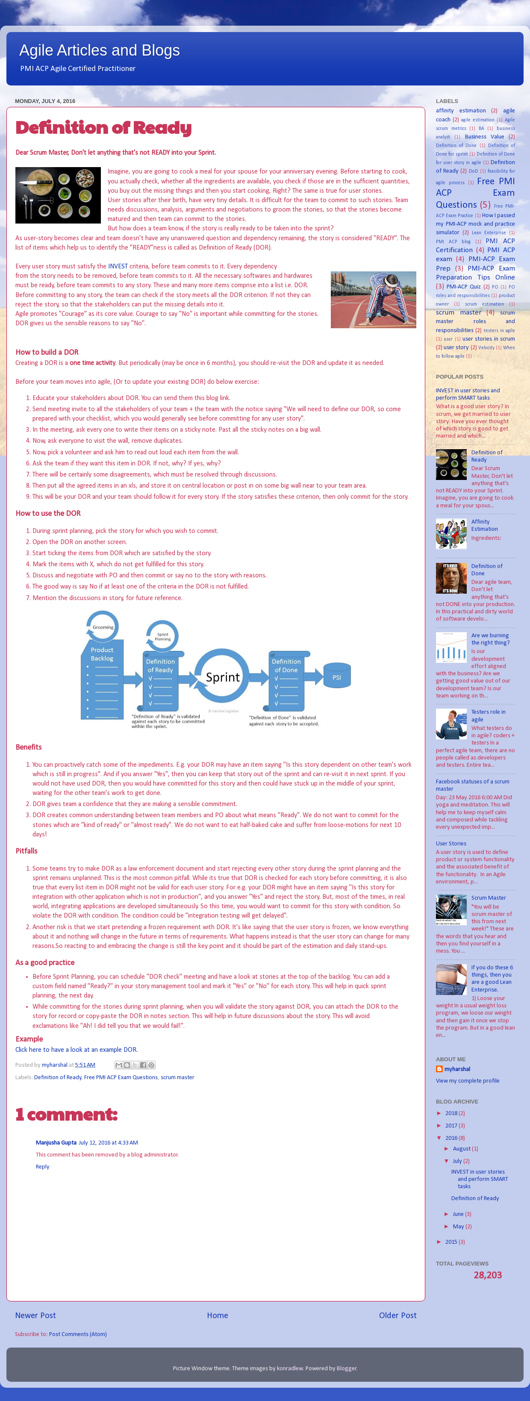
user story (456, 347)
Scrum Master (488, 898)
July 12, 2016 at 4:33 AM (108, 1143)
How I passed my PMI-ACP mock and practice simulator (475, 224)
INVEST (119, 266)
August (462, 1149)
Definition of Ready (58, 1077)
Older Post (398, 1316)
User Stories (451, 844)
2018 (452, 1113)
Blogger (346, 1369)
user (448, 339)
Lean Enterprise (489, 232)
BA (481, 128)
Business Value (484, 137)
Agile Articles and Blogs (99, 50)
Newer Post (35, 1316)
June (459, 1214)
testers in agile (499, 330)
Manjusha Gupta (56, 1143)
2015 (452, 1242)
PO (495, 287)
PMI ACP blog (453, 241)
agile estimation (478, 120)
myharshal (457, 1069)
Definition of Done (456, 145)
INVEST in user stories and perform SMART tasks (479, 1179)
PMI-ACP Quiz (464, 287)
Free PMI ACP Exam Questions (121, 1077)
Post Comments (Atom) (78, 1334)
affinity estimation (461, 111)
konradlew (290, 1369)
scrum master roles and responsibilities (475, 321)
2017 (452, 1126)
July (458, 1161)
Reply (43, 1167)
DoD (473, 171)
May (459, 1227)
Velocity (486, 347)
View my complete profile (468, 1081)
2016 (452, 1138)
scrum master (177, 1077)
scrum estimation (484, 304)
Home (217, 1316)
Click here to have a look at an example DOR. (76, 1050)
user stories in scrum (488, 339)
